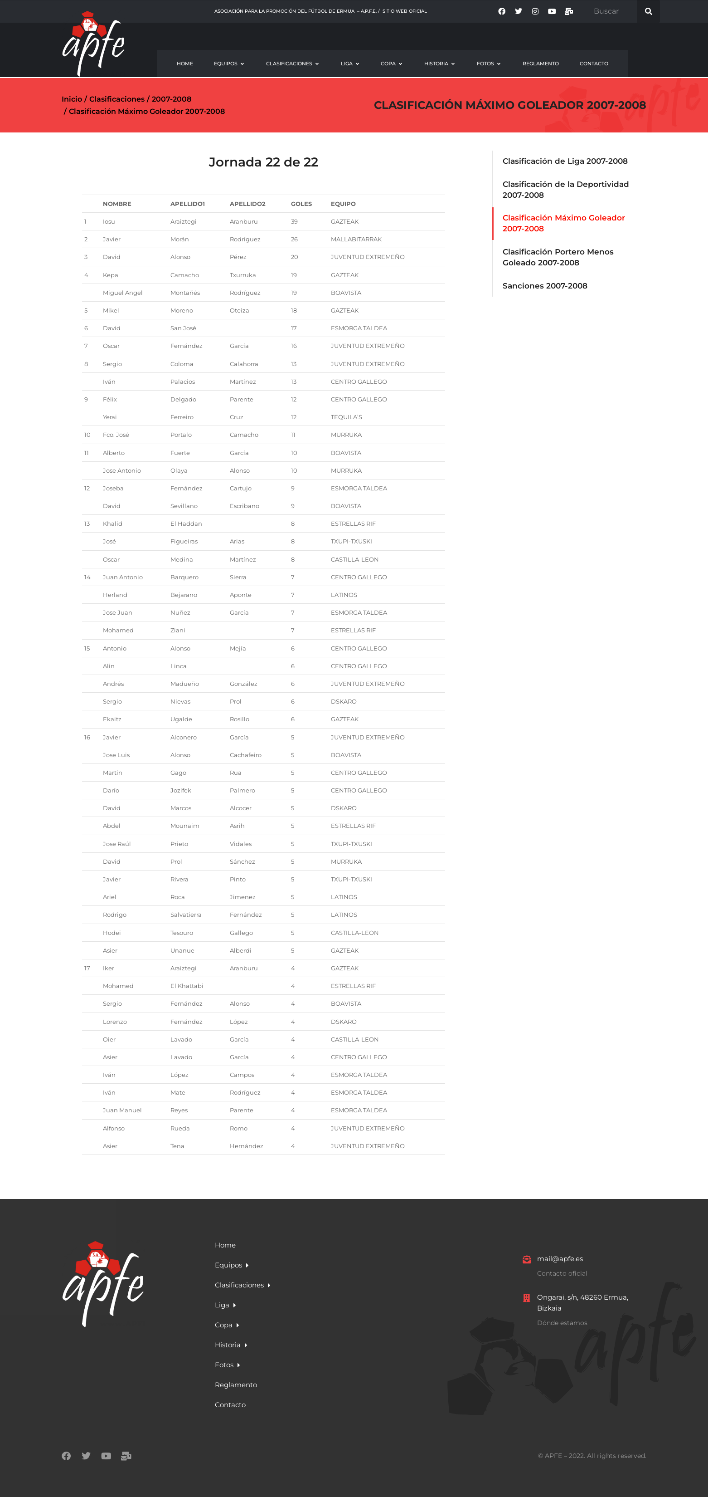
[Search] (648, 11)
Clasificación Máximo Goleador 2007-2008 (510, 105)
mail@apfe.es (560, 1258)
